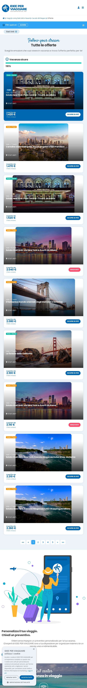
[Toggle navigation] (82, 7)
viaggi (8, 18)
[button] (19, 682)
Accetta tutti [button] (26, 677)
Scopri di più (73, 114)
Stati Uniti (11, 32)
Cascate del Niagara (38, 18)
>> (63, 542)
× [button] (34, 649)
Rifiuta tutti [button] (11, 677)
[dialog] (19, 666)
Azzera (23, 25)
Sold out (74, 269)
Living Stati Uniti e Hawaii (21, 18)
